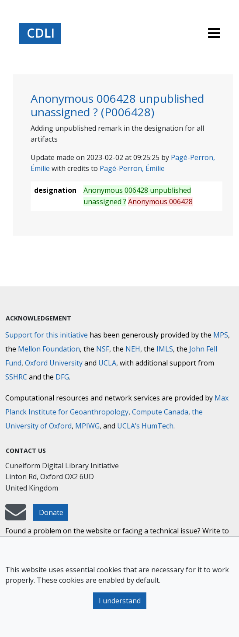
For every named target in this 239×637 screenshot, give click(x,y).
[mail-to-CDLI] (15, 516)
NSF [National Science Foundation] (102, 349)
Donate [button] (51, 512)
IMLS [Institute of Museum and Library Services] (164, 349)
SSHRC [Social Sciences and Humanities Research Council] (16, 377)
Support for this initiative (46, 335)
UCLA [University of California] (107, 363)
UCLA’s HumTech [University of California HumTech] (145, 426)
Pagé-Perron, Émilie (132, 168)
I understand (120, 601)
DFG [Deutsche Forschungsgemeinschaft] (62, 377)
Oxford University (54, 363)
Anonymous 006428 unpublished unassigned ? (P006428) (117, 105)
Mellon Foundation (49, 349)
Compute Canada (160, 412)
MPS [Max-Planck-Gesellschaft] (220, 335)
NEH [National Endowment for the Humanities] (132, 349)
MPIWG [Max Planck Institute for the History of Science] (87, 426)
